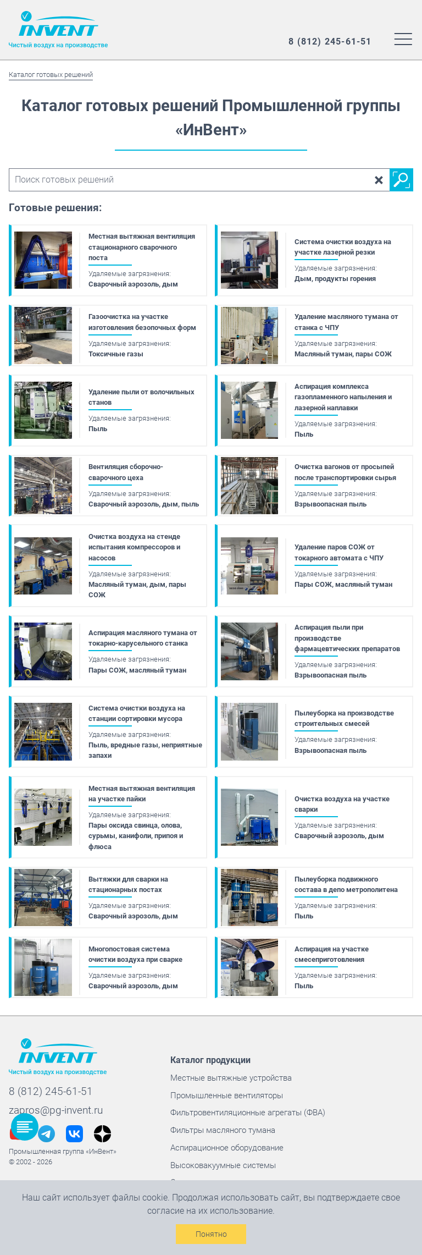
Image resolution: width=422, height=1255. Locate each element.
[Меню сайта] (403, 38)
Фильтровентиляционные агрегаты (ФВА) (245, 1105)
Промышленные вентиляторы (224, 1088)
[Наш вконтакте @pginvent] (74, 1126)
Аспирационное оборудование (225, 1139)
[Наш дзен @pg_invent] (102, 1126)
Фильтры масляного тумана (221, 1122)
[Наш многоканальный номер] (330, 41)
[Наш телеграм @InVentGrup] (46, 1126)
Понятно (211, 1234)
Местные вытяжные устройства (228, 1070)
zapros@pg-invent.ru (56, 1103)
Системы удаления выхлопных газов (236, 1175)
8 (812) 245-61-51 (51, 1084)
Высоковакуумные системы (220, 1157)
